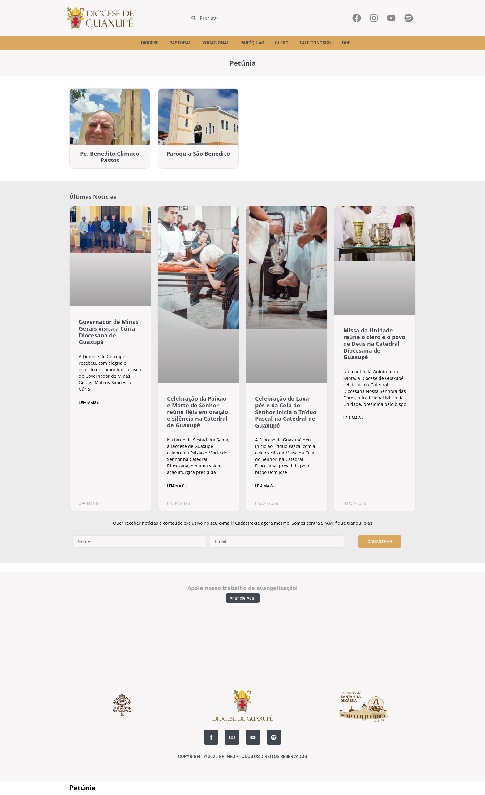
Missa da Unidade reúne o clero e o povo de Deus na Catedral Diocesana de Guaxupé (374, 344)
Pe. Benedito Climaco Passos (109, 157)
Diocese (149, 42)
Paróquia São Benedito (198, 153)
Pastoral (180, 42)
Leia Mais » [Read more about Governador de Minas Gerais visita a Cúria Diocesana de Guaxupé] (89, 403)
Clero (282, 42)
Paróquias (252, 42)
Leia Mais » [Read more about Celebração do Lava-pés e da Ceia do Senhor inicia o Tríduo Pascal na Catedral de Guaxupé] (265, 486)
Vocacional (215, 42)
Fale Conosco (315, 42)
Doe (346, 42)
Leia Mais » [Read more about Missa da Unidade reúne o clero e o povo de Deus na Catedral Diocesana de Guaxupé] (353, 418)
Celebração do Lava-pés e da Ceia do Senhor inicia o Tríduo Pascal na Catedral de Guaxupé (285, 412)
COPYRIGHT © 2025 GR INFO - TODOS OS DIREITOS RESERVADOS (242, 756)
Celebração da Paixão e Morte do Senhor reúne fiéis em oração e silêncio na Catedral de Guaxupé (197, 412)
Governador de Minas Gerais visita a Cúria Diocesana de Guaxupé (109, 331)
